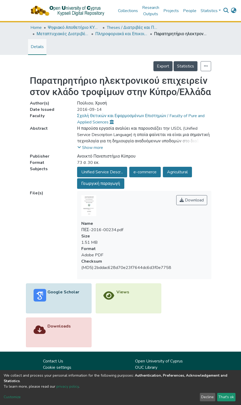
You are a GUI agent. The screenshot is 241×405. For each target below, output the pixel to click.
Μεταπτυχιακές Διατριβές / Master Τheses (63, 34)
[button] (234, 11)
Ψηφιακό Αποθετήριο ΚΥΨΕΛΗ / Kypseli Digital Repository (74, 27)
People (189, 11)
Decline (207, 396)
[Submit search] (226, 11)
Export (163, 66)
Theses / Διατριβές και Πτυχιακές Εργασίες (133, 27)
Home (36, 27)
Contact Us (53, 361)
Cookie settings (57, 367)
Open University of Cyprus (159, 361)
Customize (12, 396)
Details (37, 47)
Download (192, 200)
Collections (128, 11)
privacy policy (67, 386)
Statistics (185, 66)
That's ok (226, 396)
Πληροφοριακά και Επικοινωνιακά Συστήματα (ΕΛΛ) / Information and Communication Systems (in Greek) (121, 34)
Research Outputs (150, 11)
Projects (171, 11)
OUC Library (146, 367)
